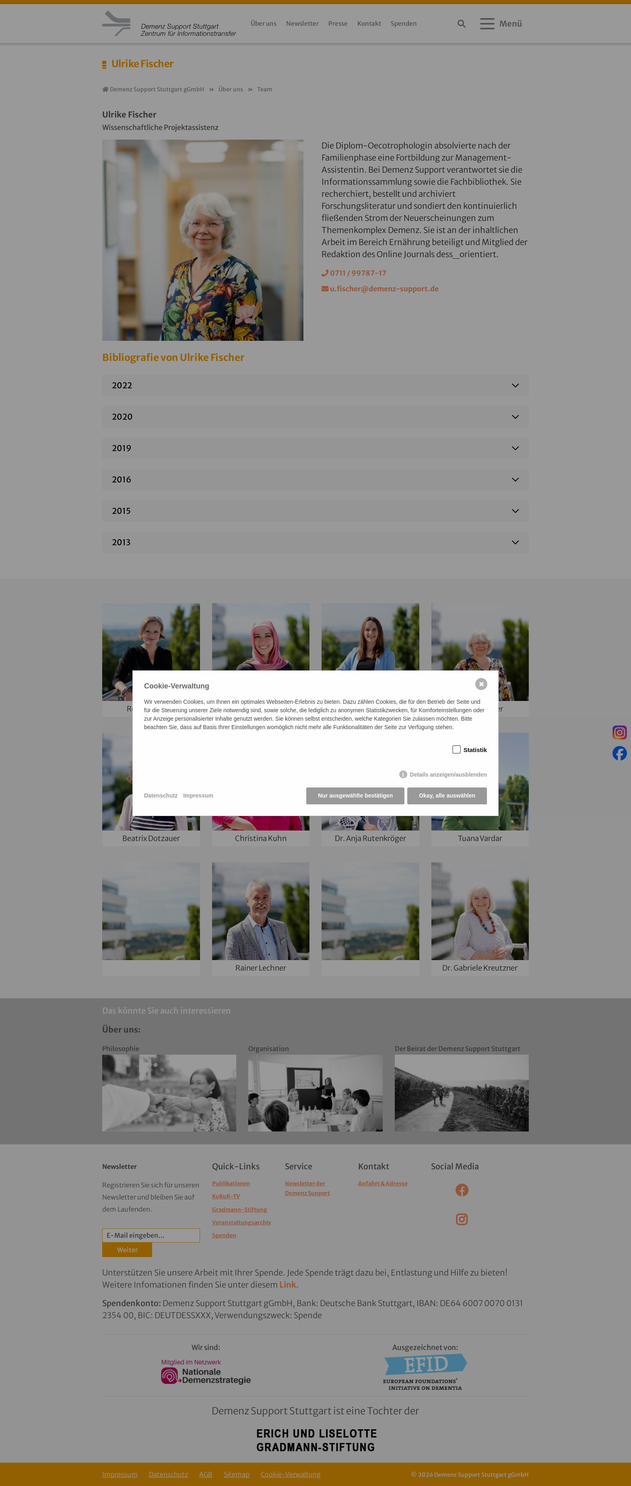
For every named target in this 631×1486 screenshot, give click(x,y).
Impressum (198, 795)
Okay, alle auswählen (447, 795)
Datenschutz (160, 795)
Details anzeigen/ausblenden (448, 774)
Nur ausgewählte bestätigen (355, 795)
